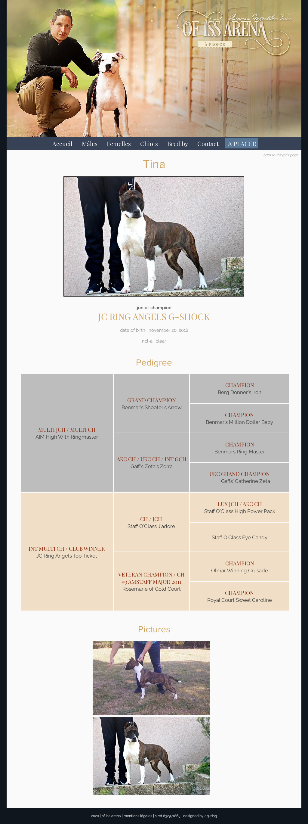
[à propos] (215, 44)
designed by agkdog (200, 816)
